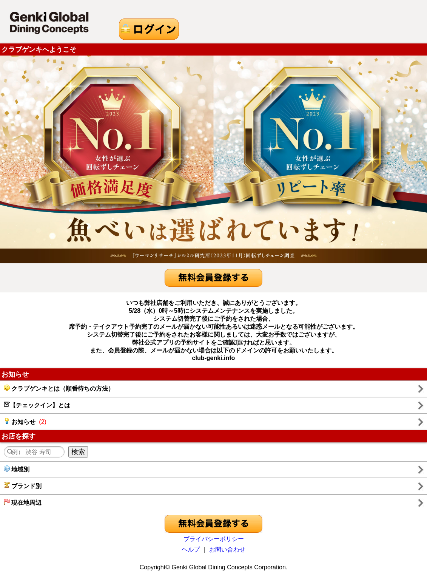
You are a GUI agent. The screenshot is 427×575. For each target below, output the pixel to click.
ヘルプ (191, 549)
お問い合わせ (227, 549)
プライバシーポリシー (213, 539)
